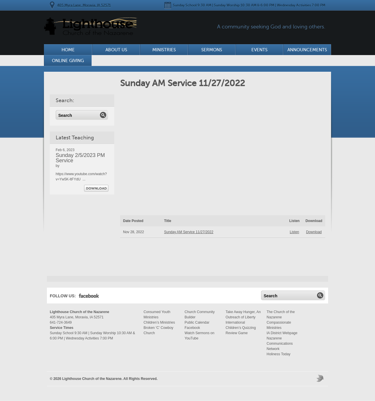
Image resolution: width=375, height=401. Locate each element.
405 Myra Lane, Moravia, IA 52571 (84, 5)
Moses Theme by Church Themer (320, 378)
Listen (294, 232)
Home (68, 49)
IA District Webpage (282, 333)
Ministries (164, 49)
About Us (116, 49)
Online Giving (68, 60)
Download (96, 188)
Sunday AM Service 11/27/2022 (188, 232)
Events (259, 49)
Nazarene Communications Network (280, 343)
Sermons (211, 49)
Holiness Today (278, 354)
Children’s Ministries (159, 322)
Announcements (307, 49)
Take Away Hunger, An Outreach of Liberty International (243, 317)
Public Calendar (197, 322)
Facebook (89, 297)
